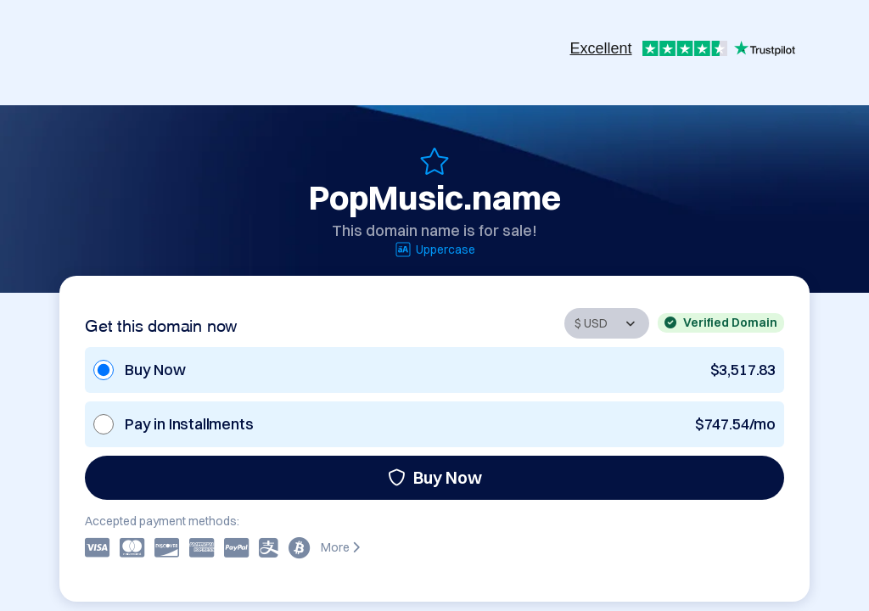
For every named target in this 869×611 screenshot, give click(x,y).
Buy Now (435, 477)
